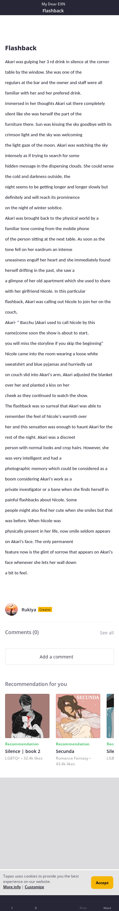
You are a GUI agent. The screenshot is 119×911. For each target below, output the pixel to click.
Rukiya (29, 609)
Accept (102, 882)
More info (12, 887)
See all (107, 633)
